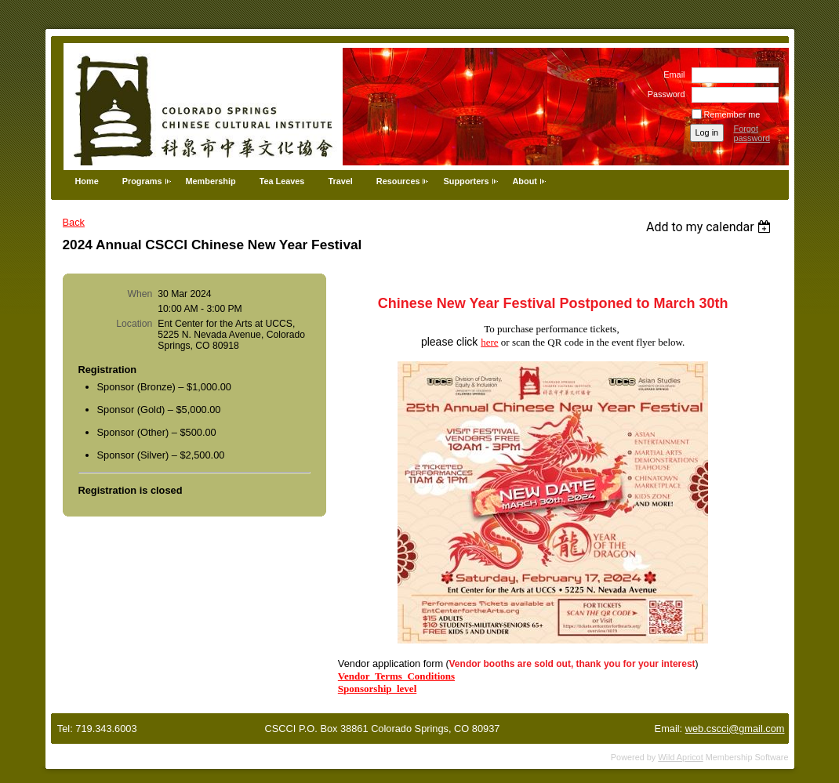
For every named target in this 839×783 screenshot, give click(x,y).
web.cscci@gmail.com (735, 728)
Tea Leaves (282, 181)
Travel (340, 181)
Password (663, 94)
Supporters (466, 181)
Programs (142, 181)
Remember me (732, 114)
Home (87, 181)
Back (74, 222)
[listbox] (710, 227)
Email (671, 74)
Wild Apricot (680, 757)
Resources (398, 181)
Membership (211, 181)
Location (134, 323)
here (489, 342)
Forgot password (752, 133)
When (140, 293)
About (525, 181)
